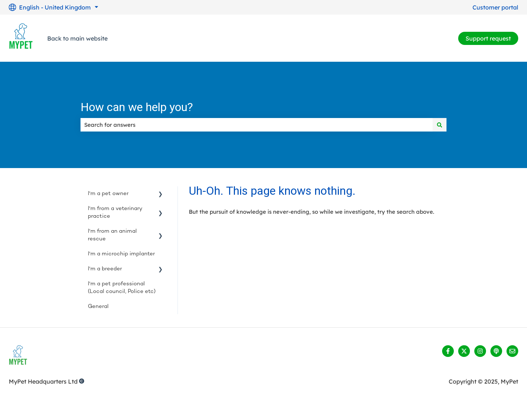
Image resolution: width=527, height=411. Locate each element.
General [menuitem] (98, 306)
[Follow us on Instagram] (480, 351)
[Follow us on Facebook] (448, 351)
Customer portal (495, 7)
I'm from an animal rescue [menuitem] (112, 235)
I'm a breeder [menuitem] (105, 269)
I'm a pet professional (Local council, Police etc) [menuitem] (122, 287)
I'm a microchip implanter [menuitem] (121, 254)
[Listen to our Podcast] (496, 351)
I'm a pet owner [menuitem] (108, 194)
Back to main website (77, 38)
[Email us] (512, 351)
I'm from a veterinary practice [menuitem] (115, 212)
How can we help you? (137, 107)
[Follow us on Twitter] (464, 351)
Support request (488, 38)
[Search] (439, 125)
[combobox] (257, 125)
